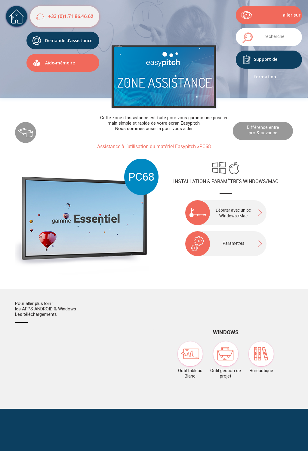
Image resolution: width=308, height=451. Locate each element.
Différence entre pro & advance (263, 130)
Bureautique (261, 357)
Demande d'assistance (68, 40)
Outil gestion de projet (225, 360)
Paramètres (214, 243)
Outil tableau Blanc (190, 360)
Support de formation (265, 62)
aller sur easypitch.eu (286, 18)
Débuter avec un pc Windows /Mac (218, 212)
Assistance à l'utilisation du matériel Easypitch (146, 146)
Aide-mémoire (60, 63)
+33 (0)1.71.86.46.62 (70, 16)
